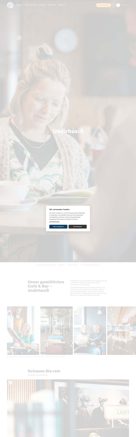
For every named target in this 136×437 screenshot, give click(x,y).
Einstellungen (77, 226)
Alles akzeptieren (58, 226)
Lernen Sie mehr (54, 221)
